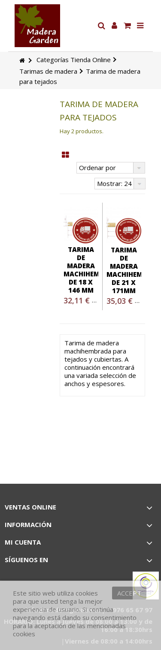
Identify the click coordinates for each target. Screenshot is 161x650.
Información (28, 524)
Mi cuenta (23, 542)
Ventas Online (30, 507)
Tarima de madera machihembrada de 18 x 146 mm (93, 269)
